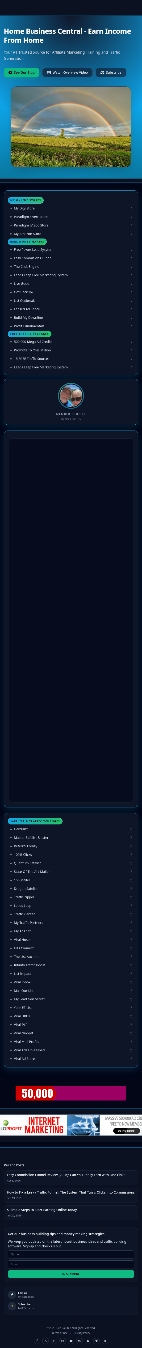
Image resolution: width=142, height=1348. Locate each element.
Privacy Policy (82, 1333)
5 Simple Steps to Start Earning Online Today (42, 1209)
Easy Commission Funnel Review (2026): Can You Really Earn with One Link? (66, 1175)
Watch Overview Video (67, 72)
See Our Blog (21, 72)
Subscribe (110, 72)
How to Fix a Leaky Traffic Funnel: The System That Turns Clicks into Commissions (71, 1192)
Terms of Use (60, 1333)
